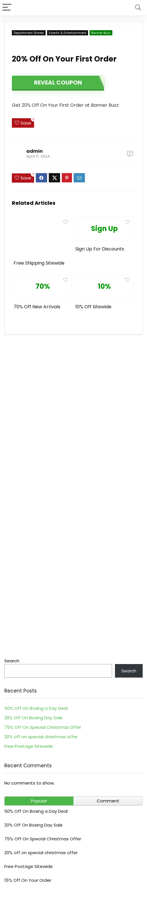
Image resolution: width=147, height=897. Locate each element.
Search (11, 661)
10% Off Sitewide (93, 306)
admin (34, 151)
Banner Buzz (101, 32)
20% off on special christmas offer (41, 737)
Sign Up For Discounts (99, 249)
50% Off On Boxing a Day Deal (36, 708)
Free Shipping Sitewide (39, 263)
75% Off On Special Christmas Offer (42, 727)
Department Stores (29, 32)
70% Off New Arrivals (37, 306)
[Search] (138, 7)
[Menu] (7, 7)
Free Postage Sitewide (28, 746)
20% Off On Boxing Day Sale (33, 718)
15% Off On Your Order (27, 880)
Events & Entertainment (67, 32)
